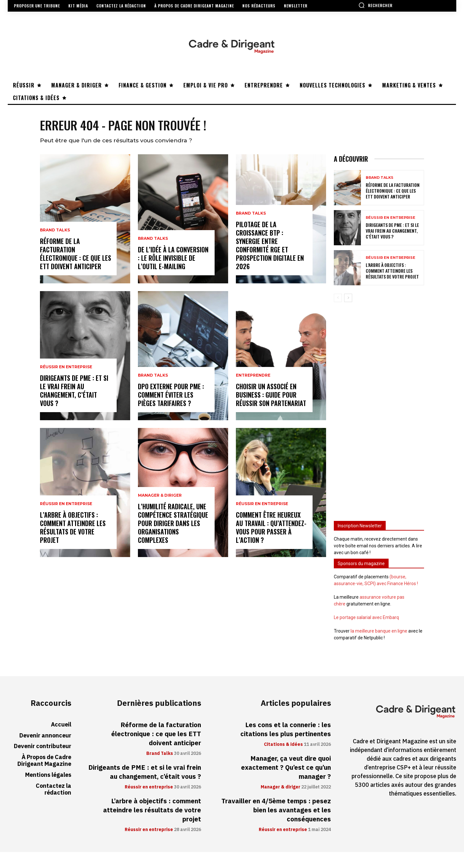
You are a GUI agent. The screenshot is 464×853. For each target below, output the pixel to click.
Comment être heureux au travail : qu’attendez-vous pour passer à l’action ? (271, 528)
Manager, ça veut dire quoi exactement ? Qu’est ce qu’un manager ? (286, 768)
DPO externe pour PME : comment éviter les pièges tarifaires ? (171, 395)
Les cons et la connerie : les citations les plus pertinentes (285, 730)
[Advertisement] (379, 409)
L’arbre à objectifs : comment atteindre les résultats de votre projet (73, 528)
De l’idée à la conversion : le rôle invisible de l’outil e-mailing (173, 259)
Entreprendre (253, 376)
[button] (375, 5)
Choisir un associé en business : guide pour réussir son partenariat (271, 395)
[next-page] (348, 299)
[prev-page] (338, 299)
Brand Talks (55, 231)
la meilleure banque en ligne (379, 632)
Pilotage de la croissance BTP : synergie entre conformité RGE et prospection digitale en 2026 (270, 246)
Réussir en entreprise (66, 368)
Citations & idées (283, 745)
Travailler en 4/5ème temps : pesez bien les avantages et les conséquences (276, 811)
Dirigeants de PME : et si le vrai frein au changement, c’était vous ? (74, 391)
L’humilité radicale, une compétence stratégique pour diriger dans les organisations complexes (173, 524)
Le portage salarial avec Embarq (366, 618)
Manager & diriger (160, 496)
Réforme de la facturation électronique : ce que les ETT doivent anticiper (75, 254)
